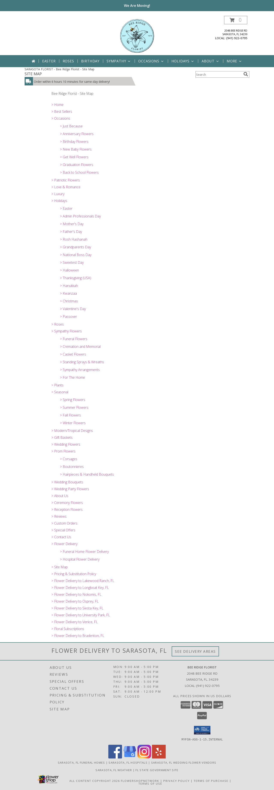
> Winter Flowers (73, 423)
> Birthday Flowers (74, 141)
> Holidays (59, 200)
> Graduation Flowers (76, 164)
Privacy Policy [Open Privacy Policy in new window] (176, 780)
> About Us (59, 495)
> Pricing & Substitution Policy (73, 573)
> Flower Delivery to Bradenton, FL (77, 635)
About (211, 61)
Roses (68, 61)
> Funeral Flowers (73, 338)
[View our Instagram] (144, 757)
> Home (57, 104)
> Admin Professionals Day (80, 216)
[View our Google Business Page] (130, 757)
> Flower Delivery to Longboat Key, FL (80, 587)
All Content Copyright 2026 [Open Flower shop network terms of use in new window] (94, 780)
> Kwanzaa (68, 293)
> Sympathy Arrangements (80, 369)
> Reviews (59, 516)
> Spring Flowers (72, 399)
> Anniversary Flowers (77, 133)
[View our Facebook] (115, 757)
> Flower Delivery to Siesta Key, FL (77, 608)
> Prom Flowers (63, 451)
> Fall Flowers (70, 415)
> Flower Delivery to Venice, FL (74, 622)
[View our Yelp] (159, 757)
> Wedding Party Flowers (70, 489)
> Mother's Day (71, 224)
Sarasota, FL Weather (113, 770)
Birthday (90, 61)
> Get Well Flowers (74, 157)
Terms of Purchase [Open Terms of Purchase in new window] (211, 780)
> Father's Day (71, 231)
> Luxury (57, 193)
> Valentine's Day (73, 308)
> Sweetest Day (72, 262)
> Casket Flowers (73, 354)
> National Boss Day (75, 254)
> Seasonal (59, 392)
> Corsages (68, 459)
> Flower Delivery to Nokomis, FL (76, 594)
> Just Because (71, 126)
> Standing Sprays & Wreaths (82, 362)
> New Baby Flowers (76, 149)
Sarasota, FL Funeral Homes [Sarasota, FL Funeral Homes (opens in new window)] (81, 762)
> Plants (57, 385)
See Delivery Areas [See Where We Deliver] (195, 651)
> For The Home (72, 377)
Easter (49, 61)
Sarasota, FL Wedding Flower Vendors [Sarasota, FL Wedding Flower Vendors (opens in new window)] (183, 762)
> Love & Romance (65, 187)
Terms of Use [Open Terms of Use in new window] (150, 783)
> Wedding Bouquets (67, 482)
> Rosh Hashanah (73, 239)
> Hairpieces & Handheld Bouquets (87, 474)
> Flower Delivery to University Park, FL (80, 615)
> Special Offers (63, 530)
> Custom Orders (64, 523)
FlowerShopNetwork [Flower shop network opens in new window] (140, 780)
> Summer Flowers (74, 407)
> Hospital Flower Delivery (80, 559)
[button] (235, 20)
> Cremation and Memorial (80, 346)
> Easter (66, 208)
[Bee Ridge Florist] (137, 35)
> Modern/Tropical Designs (72, 430)
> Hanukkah (69, 285)
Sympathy (119, 61)
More (234, 61)
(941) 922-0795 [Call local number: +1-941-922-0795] (236, 38)
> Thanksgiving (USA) (75, 278)
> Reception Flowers (67, 509)
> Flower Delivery (64, 543)
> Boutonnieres (72, 466)
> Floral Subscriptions (67, 628)
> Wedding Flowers (65, 444)
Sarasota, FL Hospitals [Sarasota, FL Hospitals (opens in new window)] (128, 762)
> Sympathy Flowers (66, 331)
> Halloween (69, 270)
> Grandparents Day (75, 247)
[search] (245, 74)
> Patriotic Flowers (65, 180)
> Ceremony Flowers (67, 502)
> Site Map (59, 567)
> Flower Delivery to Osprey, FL (75, 601)
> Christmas (69, 301)
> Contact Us (61, 537)
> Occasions (60, 118)
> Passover (68, 316)
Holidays (183, 61)
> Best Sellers (61, 111)
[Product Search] (218, 74)
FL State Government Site (157, 770)
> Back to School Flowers (79, 172)
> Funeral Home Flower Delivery (84, 551)
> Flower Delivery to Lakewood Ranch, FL (82, 580)
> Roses (57, 324)
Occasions (151, 61)
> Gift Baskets (62, 437)
